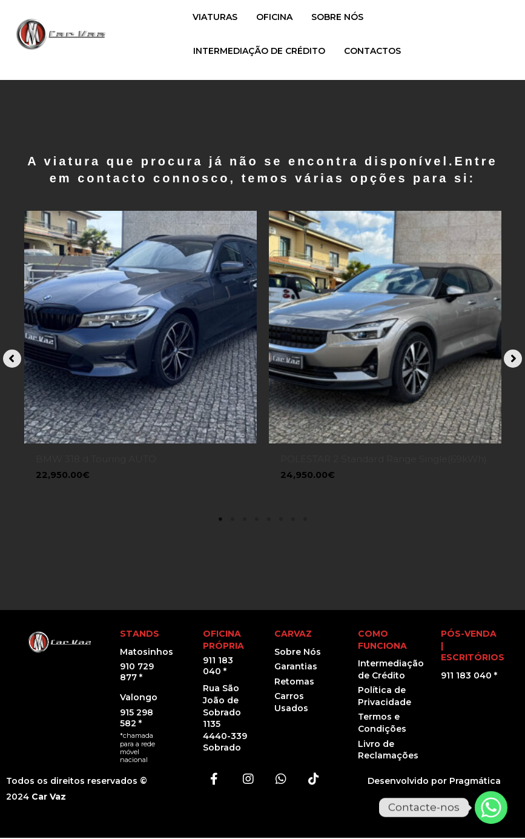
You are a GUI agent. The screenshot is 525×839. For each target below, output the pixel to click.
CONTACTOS (372, 50)
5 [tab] (269, 521)
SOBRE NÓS (337, 17)
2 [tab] (232, 521)
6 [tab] (281, 521)
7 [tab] (293, 521)
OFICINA (274, 17)
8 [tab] (305, 521)
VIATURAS (215, 17)
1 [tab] (220, 521)
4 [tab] (257, 521)
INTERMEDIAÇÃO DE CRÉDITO (259, 50)
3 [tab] (245, 521)
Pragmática (475, 782)
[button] (12, 360)
